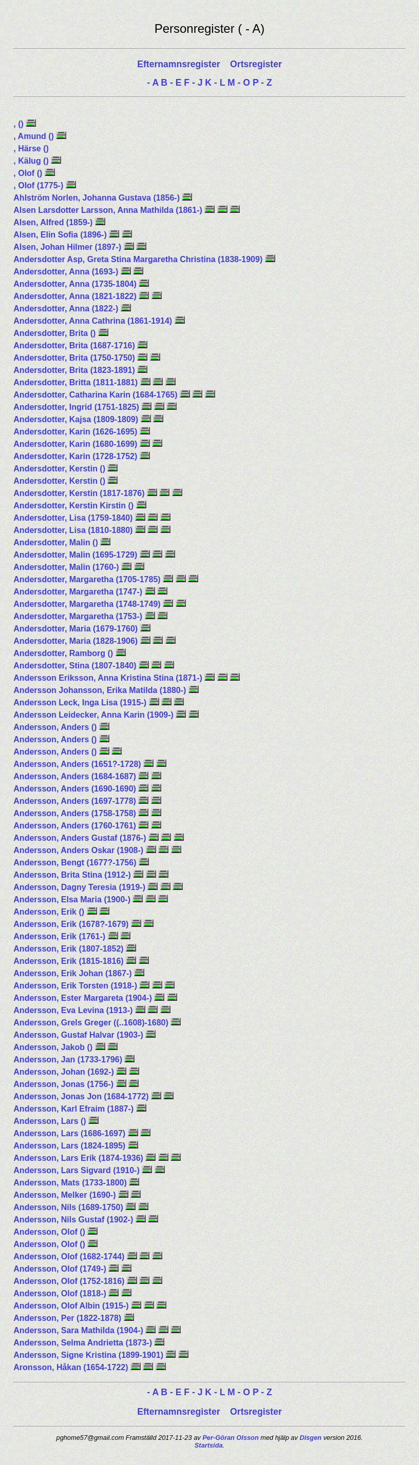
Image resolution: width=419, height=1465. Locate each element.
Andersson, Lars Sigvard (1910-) (77, 1170)
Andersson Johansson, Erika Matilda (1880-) (100, 690)
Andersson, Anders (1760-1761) (75, 825)
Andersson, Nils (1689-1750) (69, 1207)
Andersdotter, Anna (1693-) (66, 271)
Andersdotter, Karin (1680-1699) (76, 444)
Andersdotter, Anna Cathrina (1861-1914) (93, 320)
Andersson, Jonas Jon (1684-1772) (82, 1096)
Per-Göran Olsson (230, 1437)
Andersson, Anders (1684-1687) (75, 776)
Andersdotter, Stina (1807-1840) (76, 665)
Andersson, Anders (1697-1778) (75, 801)
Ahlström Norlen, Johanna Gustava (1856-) (97, 197)
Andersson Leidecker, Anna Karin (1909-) (94, 714)
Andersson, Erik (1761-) (60, 936)
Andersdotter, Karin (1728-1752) (76, 456)
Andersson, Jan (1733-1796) (68, 1059)
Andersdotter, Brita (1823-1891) (75, 370)
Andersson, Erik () (49, 911)
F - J (193, 82)
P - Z (262, 82)
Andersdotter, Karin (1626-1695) (76, 431)
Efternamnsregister (179, 64)
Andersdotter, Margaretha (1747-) (78, 591)
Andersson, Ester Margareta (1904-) (83, 998)
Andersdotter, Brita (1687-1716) (75, 345)
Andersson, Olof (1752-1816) (70, 1281)
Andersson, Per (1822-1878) (68, 1318)
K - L (215, 82)
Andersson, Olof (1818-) (60, 1293)
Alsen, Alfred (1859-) (54, 222)
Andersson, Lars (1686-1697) (70, 1133)
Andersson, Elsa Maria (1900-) (72, 899)
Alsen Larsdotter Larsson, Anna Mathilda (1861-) (108, 210)
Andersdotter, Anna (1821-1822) (76, 296)
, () (19, 124)
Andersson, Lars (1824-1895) (70, 1145)
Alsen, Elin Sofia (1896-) (61, 234)
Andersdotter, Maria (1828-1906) (76, 641)
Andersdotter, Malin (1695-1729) (76, 554)
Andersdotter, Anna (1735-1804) (76, 284)
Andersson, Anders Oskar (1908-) (79, 850)
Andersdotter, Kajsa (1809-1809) (76, 419)
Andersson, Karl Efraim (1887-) (74, 1108)
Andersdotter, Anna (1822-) (66, 308)
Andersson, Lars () (50, 1121)
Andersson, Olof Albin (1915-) (72, 1305)
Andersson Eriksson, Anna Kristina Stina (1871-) (108, 678)
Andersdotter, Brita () (55, 333)
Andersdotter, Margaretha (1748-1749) (88, 604)
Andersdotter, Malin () (56, 542)
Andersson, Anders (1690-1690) (75, 788)
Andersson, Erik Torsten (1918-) (76, 985)
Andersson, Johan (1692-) (64, 1071)
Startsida (209, 1445)
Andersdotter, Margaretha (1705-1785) (88, 579)
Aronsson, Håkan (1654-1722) (71, 1367)
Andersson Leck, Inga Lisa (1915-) (80, 702)
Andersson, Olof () (50, 1232)
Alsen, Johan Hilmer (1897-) (68, 247)
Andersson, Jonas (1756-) (64, 1084)
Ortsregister (256, 64)
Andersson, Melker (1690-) (65, 1195)
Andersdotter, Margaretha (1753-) (78, 616)
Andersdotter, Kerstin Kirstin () (74, 505)
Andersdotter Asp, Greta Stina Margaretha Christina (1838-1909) (138, 259)
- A (152, 82)
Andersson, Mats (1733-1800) (71, 1182)
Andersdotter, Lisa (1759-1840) (74, 517)
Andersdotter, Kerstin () (60, 468)
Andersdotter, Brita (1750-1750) (75, 357)
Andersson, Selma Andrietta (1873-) (83, 1342)
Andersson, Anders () (56, 727)
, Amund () (34, 136)
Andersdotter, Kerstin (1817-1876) (80, 493)
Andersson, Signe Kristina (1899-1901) (89, 1355)
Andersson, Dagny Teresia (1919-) (80, 887)
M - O (238, 82)
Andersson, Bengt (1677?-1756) (76, 862)
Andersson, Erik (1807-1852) (69, 948)
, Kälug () (32, 160)
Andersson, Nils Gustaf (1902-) (74, 1219)
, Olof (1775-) (39, 185)
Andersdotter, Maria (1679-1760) (76, 628)
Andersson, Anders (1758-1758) (75, 813)
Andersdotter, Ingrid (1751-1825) (77, 407)
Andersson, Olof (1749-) (60, 1268)
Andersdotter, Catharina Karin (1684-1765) (96, 394)
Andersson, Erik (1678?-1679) (72, 924)
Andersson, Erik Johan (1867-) (73, 973)
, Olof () (28, 173)
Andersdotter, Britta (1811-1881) (76, 382)
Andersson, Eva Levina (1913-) (74, 1010)
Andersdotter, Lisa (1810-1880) (74, 530)
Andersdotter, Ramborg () (64, 653)
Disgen (310, 1437)
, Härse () (30, 148)
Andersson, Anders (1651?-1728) (78, 764)
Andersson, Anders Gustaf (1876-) (80, 838)
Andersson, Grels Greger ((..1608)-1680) (91, 1022)
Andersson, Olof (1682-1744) (70, 1256)
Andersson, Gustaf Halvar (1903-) (79, 1035)
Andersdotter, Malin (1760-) (67, 567)
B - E (171, 82)
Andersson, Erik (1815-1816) (69, 961)
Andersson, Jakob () (53, 1047)
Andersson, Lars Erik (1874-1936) (79, 1158)
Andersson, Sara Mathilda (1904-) (79, 1330)
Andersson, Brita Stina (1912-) (73, 874)
